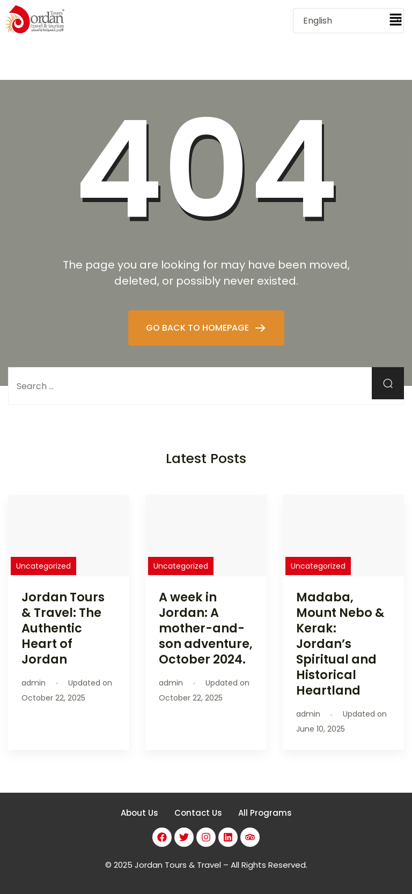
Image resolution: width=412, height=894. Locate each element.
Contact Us (198, 813)
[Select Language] (348, 20)
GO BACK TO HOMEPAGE (198, 328)
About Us (139, 813)
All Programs (265, 813)
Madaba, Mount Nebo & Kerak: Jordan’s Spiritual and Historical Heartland (340, 643)
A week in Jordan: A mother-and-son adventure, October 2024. (206, 628)
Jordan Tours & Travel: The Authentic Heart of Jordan (63, 628)
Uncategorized (43, 566)
